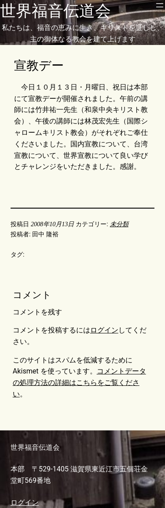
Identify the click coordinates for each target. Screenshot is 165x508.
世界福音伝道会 (55, 11)
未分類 (119, 224)
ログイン (104, 330)
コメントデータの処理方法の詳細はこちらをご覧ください (79, 382)
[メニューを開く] (159, 5)
